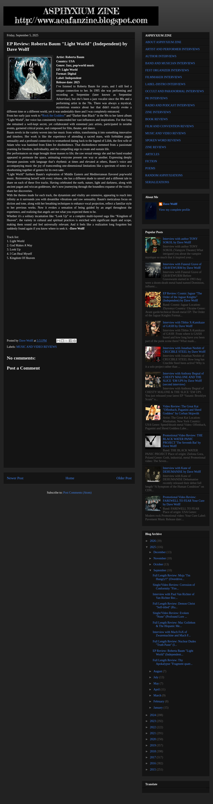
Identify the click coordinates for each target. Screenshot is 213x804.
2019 (153, 745)
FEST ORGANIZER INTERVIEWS (167, 70)
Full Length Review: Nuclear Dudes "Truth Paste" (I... (174, 643)
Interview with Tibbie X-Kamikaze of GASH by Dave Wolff (184, 324)
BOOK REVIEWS (156, 119)
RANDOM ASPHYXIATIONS (164, 175)
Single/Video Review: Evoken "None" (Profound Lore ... (171, 614)
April (156, 689)
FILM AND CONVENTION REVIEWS (169, 126)
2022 (153, 727)
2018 (153, 751)
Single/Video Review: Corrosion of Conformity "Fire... (174, 586)
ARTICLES (152, 154)
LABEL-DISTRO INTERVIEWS (165, 84)
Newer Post (15, 478)
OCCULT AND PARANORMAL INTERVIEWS (174, 91)
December (159, 552)
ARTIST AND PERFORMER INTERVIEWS (172, 49)
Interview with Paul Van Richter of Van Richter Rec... (173, 596)
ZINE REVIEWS (155, 147)
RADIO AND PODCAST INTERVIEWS (170, 105)
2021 (153, 733)
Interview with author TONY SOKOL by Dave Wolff (180, 240)
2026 (153, 540)
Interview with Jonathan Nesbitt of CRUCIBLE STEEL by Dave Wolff (184, 349)
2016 (153, 763)
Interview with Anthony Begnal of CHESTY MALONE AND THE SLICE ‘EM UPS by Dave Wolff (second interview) (183, 379)
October (158, 564)
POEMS (150, 168)
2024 (153, 715)
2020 (153, 739)
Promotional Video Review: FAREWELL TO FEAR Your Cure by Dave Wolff (183, 501)
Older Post (124, 478)
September (160, 570)
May (156, 683)
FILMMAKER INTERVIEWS (163, 77)
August (158, 671)
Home (70, 478)
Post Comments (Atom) (77, 492)
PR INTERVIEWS (156, 98)
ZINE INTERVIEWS (158, 112)
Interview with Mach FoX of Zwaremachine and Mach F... (172, 633)
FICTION (151, 161)
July (156, 677)
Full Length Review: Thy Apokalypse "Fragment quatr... (173, 662)
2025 (153, 547)
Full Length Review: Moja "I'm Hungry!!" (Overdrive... (171, 577)
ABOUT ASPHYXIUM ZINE (163, 42)
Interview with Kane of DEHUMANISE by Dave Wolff (182, 469)
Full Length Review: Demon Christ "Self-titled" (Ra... (174, 605)
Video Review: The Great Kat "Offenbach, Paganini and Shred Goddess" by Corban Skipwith (182, 410)
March (157, 695)
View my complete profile (174, 209)
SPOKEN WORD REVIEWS (163, 140)
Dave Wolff (170, 204)
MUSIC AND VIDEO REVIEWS (36, 346)
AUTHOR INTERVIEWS (160, 56)
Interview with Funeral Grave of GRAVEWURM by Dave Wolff (182, 266)
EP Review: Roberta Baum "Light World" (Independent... (173, 652)
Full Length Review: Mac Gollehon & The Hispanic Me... (174, 624)
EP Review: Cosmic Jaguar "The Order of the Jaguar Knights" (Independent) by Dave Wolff (182, 297)
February (159, 701)
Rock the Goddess (53, 115)
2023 (153, 721)
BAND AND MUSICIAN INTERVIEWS (170, 63)
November (160, 558)
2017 (153, 757)
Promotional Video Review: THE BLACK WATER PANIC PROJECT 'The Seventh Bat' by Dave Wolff (183, 441)
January (158, 707)
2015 (153, 769)
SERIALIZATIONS (157, 182)
